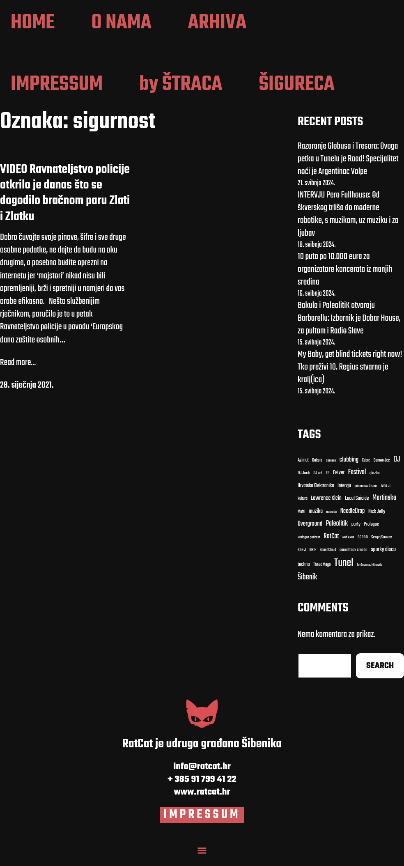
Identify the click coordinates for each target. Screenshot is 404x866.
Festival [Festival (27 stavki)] (357, 481)
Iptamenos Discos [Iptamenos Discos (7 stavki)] (365, 495)
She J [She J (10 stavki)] (302, 558)
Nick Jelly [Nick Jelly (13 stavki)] (376, 520)
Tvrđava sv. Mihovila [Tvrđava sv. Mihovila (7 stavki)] (369, 574)
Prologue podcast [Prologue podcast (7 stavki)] (309, 546)
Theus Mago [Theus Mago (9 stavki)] (322, 573)
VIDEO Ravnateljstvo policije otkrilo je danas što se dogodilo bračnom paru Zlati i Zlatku (65, 201)
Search (380, 674)
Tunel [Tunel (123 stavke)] (343, 571)
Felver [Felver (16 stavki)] (338, 482)
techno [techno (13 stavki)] (304, 573)
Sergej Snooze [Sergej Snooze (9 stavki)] (381, 546)
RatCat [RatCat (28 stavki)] (331, 545)
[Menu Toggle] (202, 858)
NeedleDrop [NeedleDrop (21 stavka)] (352, 519)
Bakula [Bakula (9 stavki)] (317, 469)
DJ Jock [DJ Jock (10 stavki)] (304, 481)
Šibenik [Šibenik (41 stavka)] (307, 586)
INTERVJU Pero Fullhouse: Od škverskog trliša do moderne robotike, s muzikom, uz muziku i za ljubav (348, 222)
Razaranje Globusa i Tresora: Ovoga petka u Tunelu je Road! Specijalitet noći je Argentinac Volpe (348, 167)
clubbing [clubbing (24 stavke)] (349, 468)
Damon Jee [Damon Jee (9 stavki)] (382, 469)
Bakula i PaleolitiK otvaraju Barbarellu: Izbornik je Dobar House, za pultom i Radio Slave (349, 326)
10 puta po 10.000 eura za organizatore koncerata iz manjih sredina (345, 277)
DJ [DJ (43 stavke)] (396, 468)
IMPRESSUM (202, 823)
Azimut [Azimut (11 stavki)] (303, 469)
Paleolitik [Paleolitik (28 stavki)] (337, 532)
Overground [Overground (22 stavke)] (310, 532)
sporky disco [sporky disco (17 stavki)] (383, 558)
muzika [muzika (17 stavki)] (316, 519)
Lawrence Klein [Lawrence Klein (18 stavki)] (326, 507)
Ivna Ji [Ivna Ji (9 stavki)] (385, 495)
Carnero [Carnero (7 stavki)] (331, 469)
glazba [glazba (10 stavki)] (375, 481)
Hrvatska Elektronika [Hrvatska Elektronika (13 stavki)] (316, 494)
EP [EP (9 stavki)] (328, 482)
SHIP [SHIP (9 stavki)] (313, 559)
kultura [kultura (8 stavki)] (303, 507)
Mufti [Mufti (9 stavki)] (301, 520)
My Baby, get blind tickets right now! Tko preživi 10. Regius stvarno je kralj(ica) (350, 375)
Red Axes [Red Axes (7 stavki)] (348, 546)
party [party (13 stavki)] (355, 533)
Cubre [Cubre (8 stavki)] (366, 469)
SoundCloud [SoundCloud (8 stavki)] (328, 559)
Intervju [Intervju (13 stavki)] (344, 494)
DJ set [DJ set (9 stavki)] (317, 482)
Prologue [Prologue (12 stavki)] (371, 532)
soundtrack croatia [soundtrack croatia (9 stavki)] (353, 559)
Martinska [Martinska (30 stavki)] (384, 506)
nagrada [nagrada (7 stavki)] (331, 520)
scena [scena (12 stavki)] (363, 545)
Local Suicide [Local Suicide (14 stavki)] (357, 507)
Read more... (18, 371)
